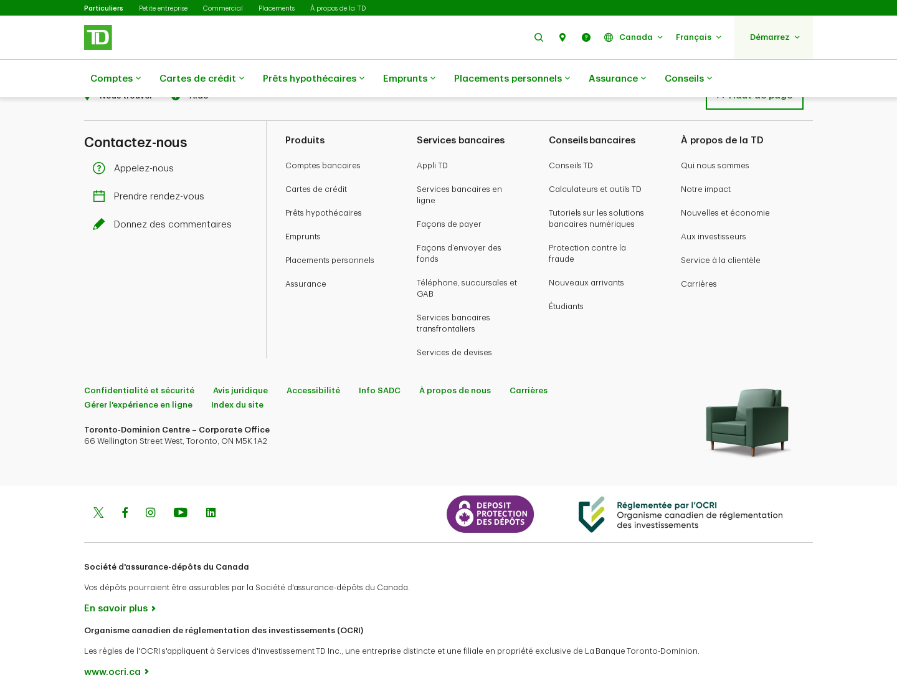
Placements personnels (512, 79)
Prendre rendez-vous (151, 196)
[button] (538, 37)
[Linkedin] (211, 514)
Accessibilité (313, 390)
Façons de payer (449, 224)
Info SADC (380, 390)
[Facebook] (124, 514)
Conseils (688, 79)
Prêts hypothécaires (313, 79)
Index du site (237, 405)
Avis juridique (240, 390)
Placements (277, 8)
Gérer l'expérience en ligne (138, 405)
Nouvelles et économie (725, 213)
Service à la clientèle (721, 260)
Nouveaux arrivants (586, 283)
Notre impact (706, 189)
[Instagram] (150, 514)
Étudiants (566, 306)
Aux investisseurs (713, 236)
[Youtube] (180, 514)
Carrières (699, 284)
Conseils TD (571, 165)
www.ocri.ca (112, 672)
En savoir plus (116, 608)
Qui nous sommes (715, 165)
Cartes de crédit (201, 79)
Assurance (617, 79)
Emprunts (409, 79)
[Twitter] (98, 514)
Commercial (223, 8)
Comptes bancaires (323, 165)
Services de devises (454, 352)
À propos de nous (455, 390)
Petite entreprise (163, 8)
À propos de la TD (338, 8)
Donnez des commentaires (165, 224)
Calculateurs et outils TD (595, 189)
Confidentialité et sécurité (139, 390)
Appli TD (432, 165)
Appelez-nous (136, 168)
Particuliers (103, 8)
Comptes (115, 79)
